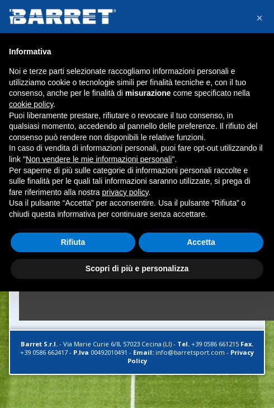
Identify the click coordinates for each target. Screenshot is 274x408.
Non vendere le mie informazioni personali (99, 159)
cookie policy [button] (31, 104)
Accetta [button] (201, 242)
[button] (259, 18)
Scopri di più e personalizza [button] (137, 268)
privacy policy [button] (125, 192)
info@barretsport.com (190, 352)
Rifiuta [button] (73, 242)
